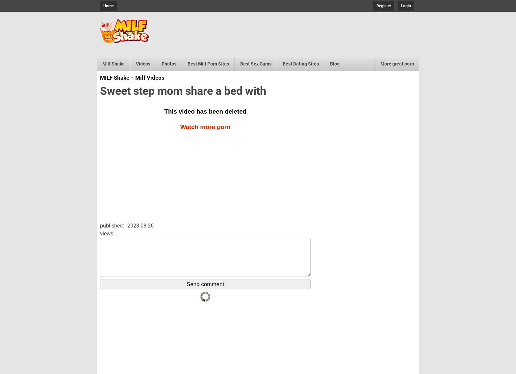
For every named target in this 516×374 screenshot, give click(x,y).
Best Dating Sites (301, 64)
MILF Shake (114, 77)
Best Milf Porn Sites (208, 64)
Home (108, 6)
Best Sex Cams (255, 64)
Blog (335, 64)
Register (383, 6)
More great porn (397, 64)
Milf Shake (113, 64)
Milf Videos (150, 77)
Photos (169, 64)
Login (406, 6)
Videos (143, 64)
